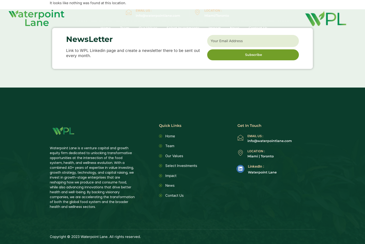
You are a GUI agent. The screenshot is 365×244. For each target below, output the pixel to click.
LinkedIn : (256, 166)
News (234, 28)
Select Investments (183, 28)
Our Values (148, 28)
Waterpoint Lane (262, 172)
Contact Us (258, 28)
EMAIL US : (144, 10)
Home (106, 28)
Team (124, 28)
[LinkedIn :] (240, 169)
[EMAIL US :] (129, 12)
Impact (215, 28)
